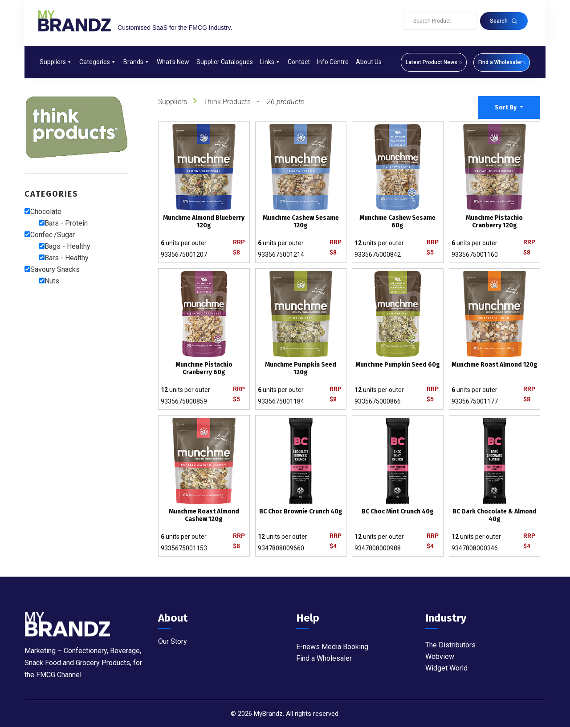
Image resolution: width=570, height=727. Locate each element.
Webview (439, 656)
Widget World (446, 668)
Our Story (172, 641)
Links (270, 62)
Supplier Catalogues (224, 61)
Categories (97, 62)
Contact (299, 61)
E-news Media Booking (332, 646)
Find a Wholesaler (324, 658)
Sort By (506, 107)
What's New (173, 61)
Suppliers (56, 62)
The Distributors (450, 645)
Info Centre (333, 61)
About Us (369, 61)
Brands (136, 62)
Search (503, 21)
